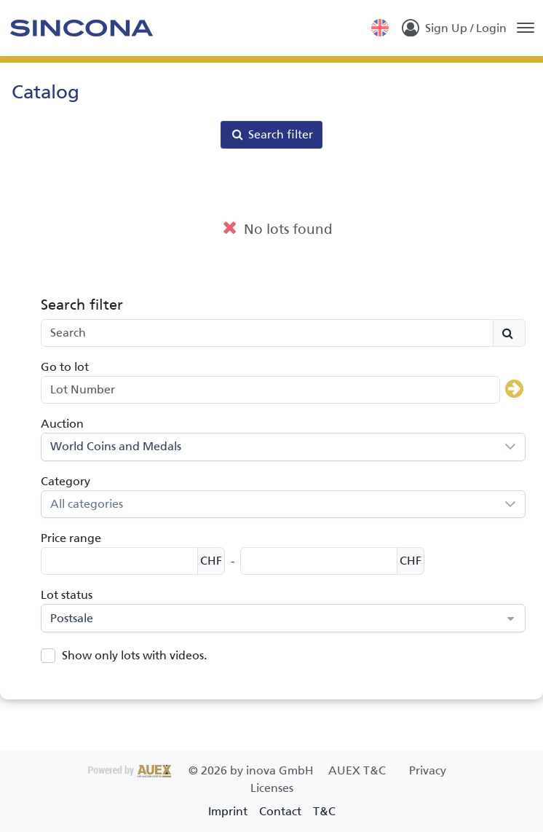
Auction (62, 424)
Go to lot (65, 367)
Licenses (271, 788)
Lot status (66, 595)
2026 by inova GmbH (202, 770)
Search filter (271, 134)
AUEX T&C (358, 770)
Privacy (427, 770)
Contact (280, 811)
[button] (510, 446)
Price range (71, 538)
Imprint (227, 811)
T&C (324, 811)
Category (65, 481)
